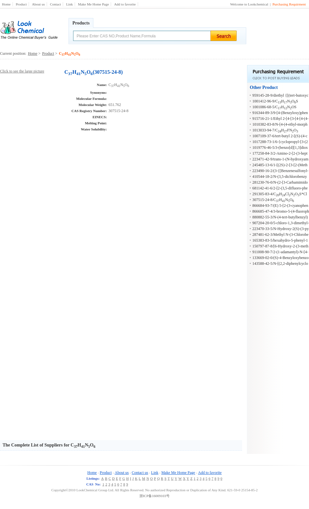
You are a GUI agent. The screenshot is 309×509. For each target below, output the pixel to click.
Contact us (140, 472)
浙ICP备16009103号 (154, 496)
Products (80, 23)
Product (21, 4)
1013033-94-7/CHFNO (275, 130)
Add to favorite (125, 4)
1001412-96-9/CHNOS (275, 101)
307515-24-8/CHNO (273, 199)
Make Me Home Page (93, 4)
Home (6, 4)
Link (69, 4)
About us (38, 4)
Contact (55, 4)
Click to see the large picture (22, 71)
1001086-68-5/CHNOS (274, 107)
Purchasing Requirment (289, 4)
